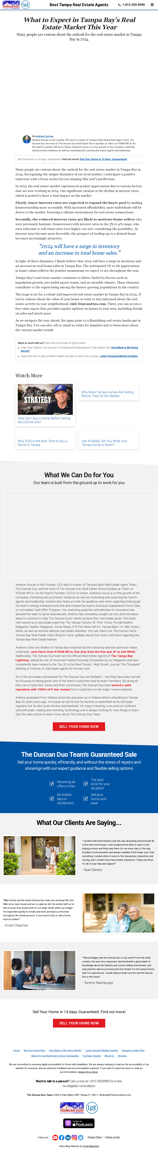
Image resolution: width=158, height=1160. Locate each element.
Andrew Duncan (45, 136)
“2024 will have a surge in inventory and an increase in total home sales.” (79, 249)
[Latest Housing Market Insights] (102, 1050)
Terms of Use (113, 1137)
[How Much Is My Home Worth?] (65, 1050)
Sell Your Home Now (79, 727)
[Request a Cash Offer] (133, 1050)
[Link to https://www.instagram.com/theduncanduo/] (74, 1137)
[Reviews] (122, 1056)
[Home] (15, 4)
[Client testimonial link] (39, 855)
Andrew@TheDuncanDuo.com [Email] (115, 1095)
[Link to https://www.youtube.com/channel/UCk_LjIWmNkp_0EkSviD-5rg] (55, 1137)
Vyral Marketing (91, 1146)
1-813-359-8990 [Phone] (132, 5)
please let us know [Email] (88, 1072)
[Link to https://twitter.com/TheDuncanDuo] (80, 1137)
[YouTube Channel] (91, 1056)
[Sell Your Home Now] (34, 1050)
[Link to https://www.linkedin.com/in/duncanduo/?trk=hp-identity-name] (68, 1137)
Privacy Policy (95, 1137)
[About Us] (109, 1056)
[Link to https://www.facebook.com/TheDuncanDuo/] (61, 1137)
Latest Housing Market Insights (119, 356)
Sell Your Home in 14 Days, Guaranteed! (103, 159)
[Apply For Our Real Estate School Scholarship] (55, 1056)
